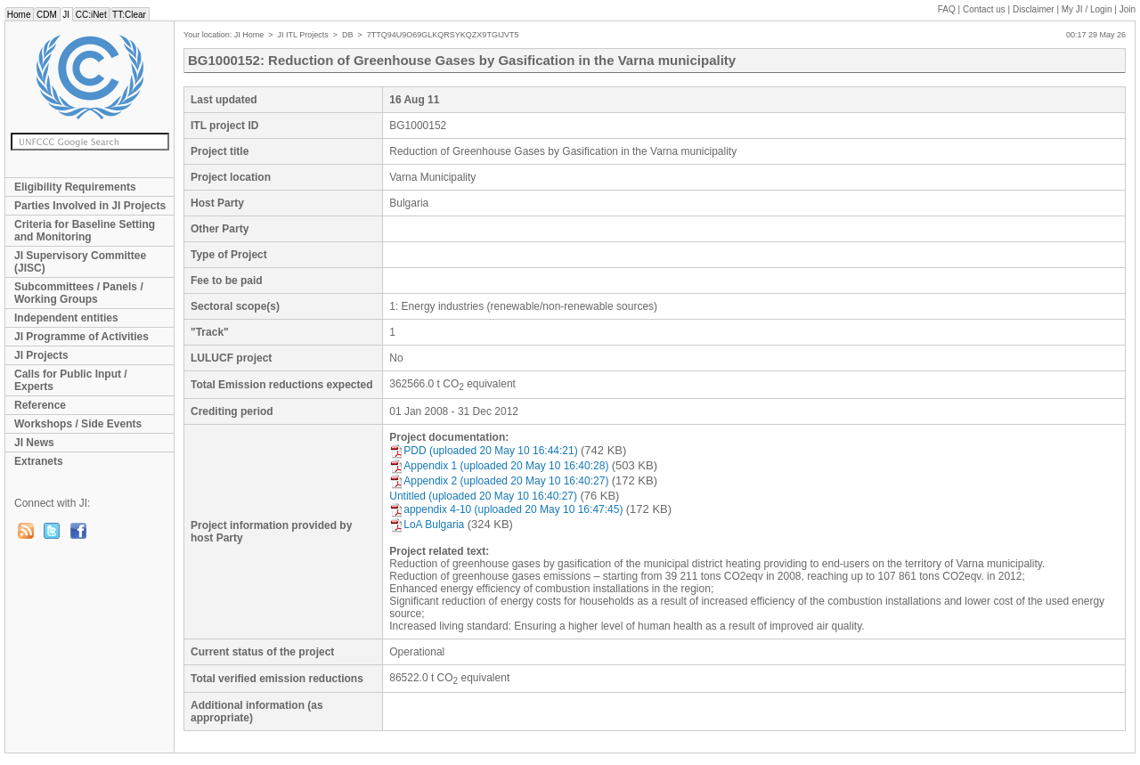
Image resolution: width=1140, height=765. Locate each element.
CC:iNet (91, 15)
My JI (1087, 9)
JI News (34, 442)
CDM (46, 15)
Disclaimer (1033, 9)
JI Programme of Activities (81, 336)
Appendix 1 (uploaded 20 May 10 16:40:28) (498, 466)
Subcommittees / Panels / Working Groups (78, 293)
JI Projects (41, 355)
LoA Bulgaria (426, 524)
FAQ (947, 9)
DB (348, 34)
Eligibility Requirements (75, 187)
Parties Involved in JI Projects (90, 205)
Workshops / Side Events (78, 424)
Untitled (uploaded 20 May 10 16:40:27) (483, 496)
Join (1128, 9)
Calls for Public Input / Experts (70, 380)
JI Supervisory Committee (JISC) (80, 261)
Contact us (984, 9)
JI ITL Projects (303, 34)
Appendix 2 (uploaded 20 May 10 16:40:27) (498, 481)
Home (18, 15)
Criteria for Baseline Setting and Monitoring (84, 230)
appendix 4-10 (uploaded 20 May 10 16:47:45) (506, 509)
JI (66, 15)
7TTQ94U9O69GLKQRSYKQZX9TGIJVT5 (443, 34)
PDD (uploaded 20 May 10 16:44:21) (483, 450)
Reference (40, 405)
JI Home (249, 34)
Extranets (38, 461)
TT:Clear (129, 15)
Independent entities (66, 318)
